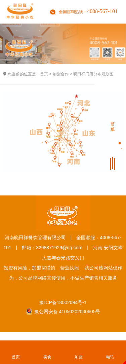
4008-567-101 (102, 11)
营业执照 (69, 267)
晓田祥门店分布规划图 (93, 74)
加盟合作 (61, 74)
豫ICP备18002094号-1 (62, 302)
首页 (44, 74)
